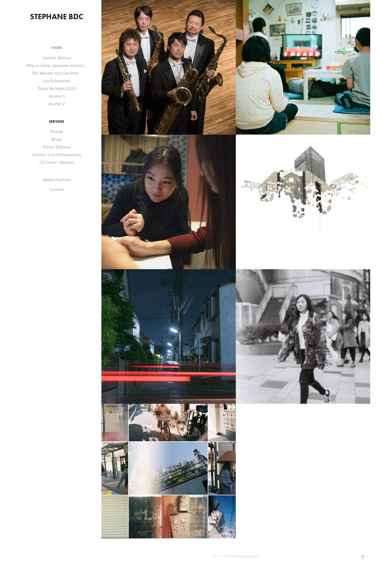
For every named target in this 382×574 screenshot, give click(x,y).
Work (56, 48)
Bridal (56, 139)
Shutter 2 (56, 104)
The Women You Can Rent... (57, 73)
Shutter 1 (56, 96)
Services (56, 121)
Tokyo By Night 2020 (57, 88)
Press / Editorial (56, 147)
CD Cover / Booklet (56, 162)
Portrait (56, 131)
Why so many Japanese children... (56, 65)
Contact (57, 189)
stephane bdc (56, 16)
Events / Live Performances (57, 154)
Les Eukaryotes (56, 81)
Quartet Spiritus (57, 58)
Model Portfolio (56, 180)
